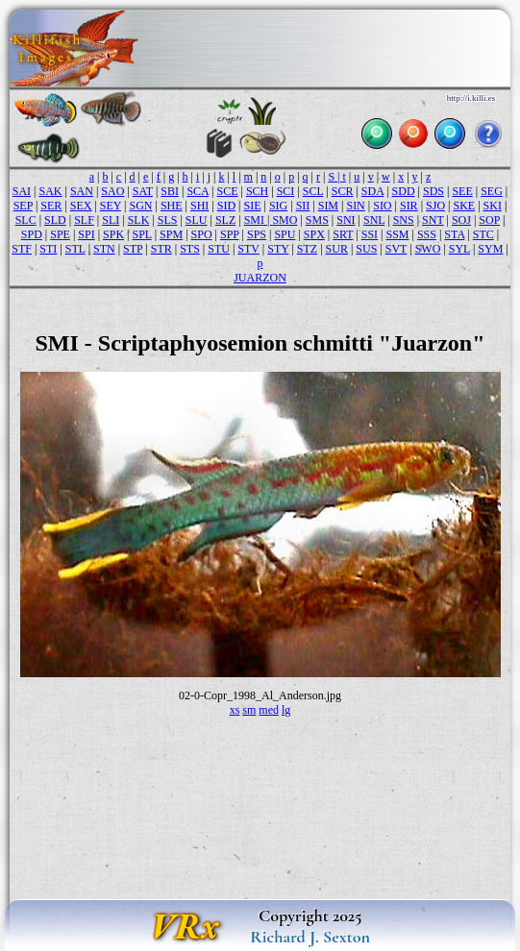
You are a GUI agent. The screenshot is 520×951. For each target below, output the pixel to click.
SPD (31, 234)
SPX (314, 234)
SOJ (461, 220)
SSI (369, 234)
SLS (168, 220)
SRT (343, 234)
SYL (459, 249)
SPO (201, 234)
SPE (60, 234)
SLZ (225, 220)
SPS (256, 234)
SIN (355, 205)
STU (219, 249)
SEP (23, 205)
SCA (197, 191)
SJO (435, 205)
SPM (171, 234)
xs (235, 710)
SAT (143, 191)
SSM (397, 234)
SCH (257, 191)
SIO (382, 205)
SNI (345, 220)
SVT (396, 249)
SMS (317, 220)
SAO (112, 191)
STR (161, 249)
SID (226, 205)
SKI (492, 205)
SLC (26, 220)
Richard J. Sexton (310, 936)
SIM (328, 205)
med (269, 710)
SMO (284, 220)
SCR (343, 191)
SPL (141, 234)
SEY (110, 205)
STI (48, 249)
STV (248, 249)
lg (286, 710)
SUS (366, 249)
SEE (462, 191)
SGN (140, 205)
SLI (110, 220)
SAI (21, 191)
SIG (278, 205)
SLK (139, 220)
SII (303, 205)
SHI (199, 205)
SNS (403, 220)
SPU (284, 234)
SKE (464, 205)
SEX (81, 205)
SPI (86, 234)
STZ (307, 249)
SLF (84, 220)
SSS (426, 234)
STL (75, 249)
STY (277, 249)
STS (190, 249)
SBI (170, 191)
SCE (226, 191)
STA (454, 234)
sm (249, 710)
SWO (428, 249)
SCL (313, 191)
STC (483, 234)
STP (132, 249)
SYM (490, 249)
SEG (492, 191)
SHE (172, 205)
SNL (373, 220)
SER (51, 205)
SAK (50, 191)
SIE (251, 205)
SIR (409, 205)
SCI (286, 191)
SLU (197, 220)
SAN (81, 191)
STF (22, 249)
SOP (489, 220)
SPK (113, 234)
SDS (433, 191)
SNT (432, 220)
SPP (229, 234)
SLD (55, 220)
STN (104, 249)
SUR (337, 249)
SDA (372, 191)
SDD (403, 191)
